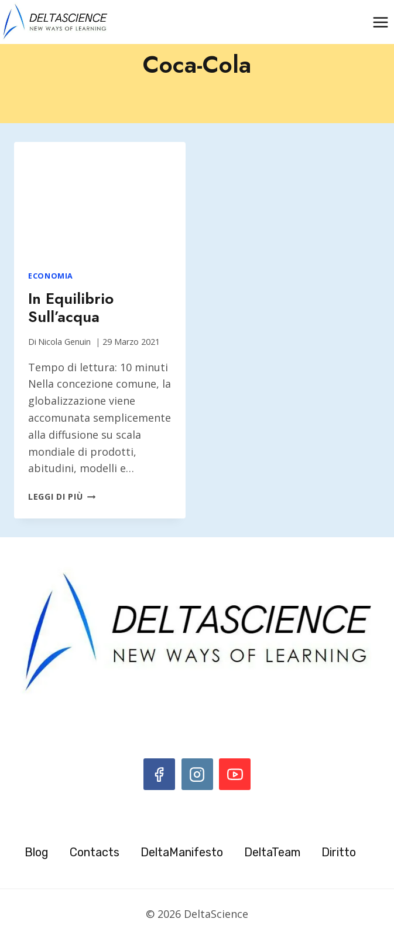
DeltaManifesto (182, 852)
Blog (37, 852)
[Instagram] (197, 774)
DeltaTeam (272, 852)
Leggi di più (61, 496)
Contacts (94, 852)
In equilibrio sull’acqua (71, 307)
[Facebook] (159, 774)
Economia (50, 276)
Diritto (338, 852)
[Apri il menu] (380, 22)
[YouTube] (235, 774)
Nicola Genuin (64, 341)
